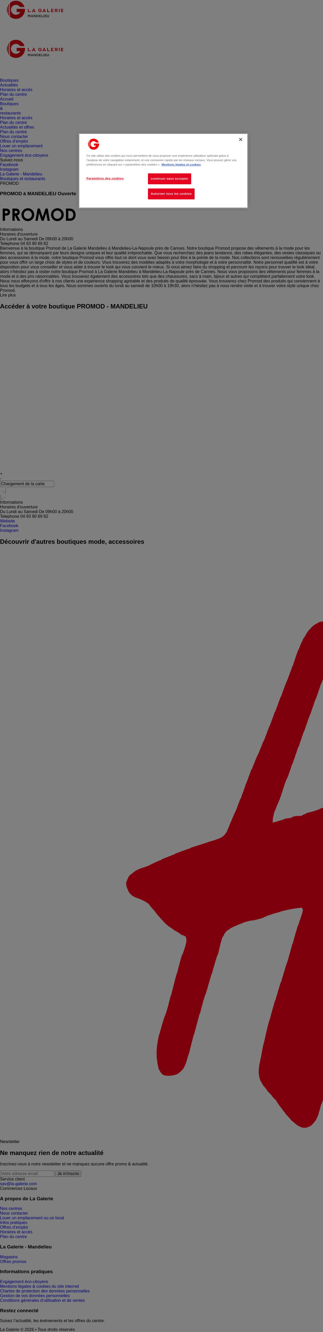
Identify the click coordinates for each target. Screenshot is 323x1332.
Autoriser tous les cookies (171, 193)
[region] (163, 170)
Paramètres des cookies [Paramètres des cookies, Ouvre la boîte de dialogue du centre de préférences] (105, 178)
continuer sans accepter (169, 178)
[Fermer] (240, 139)
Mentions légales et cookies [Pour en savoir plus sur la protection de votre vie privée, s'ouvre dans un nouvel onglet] (181, 164)
